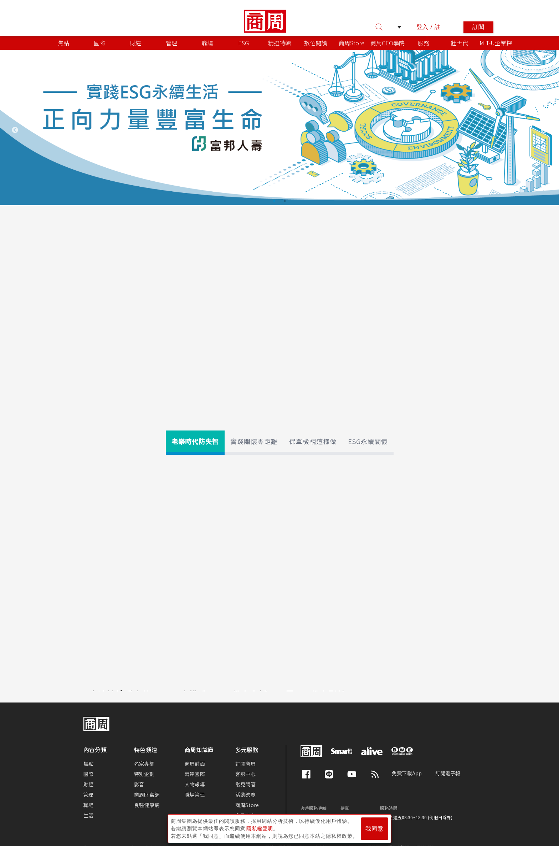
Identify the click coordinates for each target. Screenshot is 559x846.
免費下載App (407, 773)
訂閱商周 (245, 763)
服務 (423, 43)
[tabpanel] (279, 128)
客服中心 (245, 773)
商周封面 (195, 763)
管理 (171, 43)
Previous (15, 130)
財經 (135, 43)
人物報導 (195, 784)
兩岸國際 (195, 773)
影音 (139, 784)
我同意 (374, 828)
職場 (207, 43)
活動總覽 (245, 794)
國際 (99, 43)
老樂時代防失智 (195, 441)
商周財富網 (146, 794)
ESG (243, 43)
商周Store (351, 43)
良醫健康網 (146, 805)
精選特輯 (279, 43)
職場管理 (195, 794)
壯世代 (459, 43)
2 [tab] (284, 201)
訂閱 (478, 27)
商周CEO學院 (387, 43)
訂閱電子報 (448, 773)
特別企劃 (144, 773)
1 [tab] (274, 201)
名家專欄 (144, 763)
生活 (88, 815)
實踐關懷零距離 (254, 441)
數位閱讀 (315, 43)
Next (544, 130)
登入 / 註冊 (428, 28)
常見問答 (245, 784)
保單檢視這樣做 (313, 441)
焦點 (63, 43)
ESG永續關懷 (368, 441)
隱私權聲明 (259, 828)
